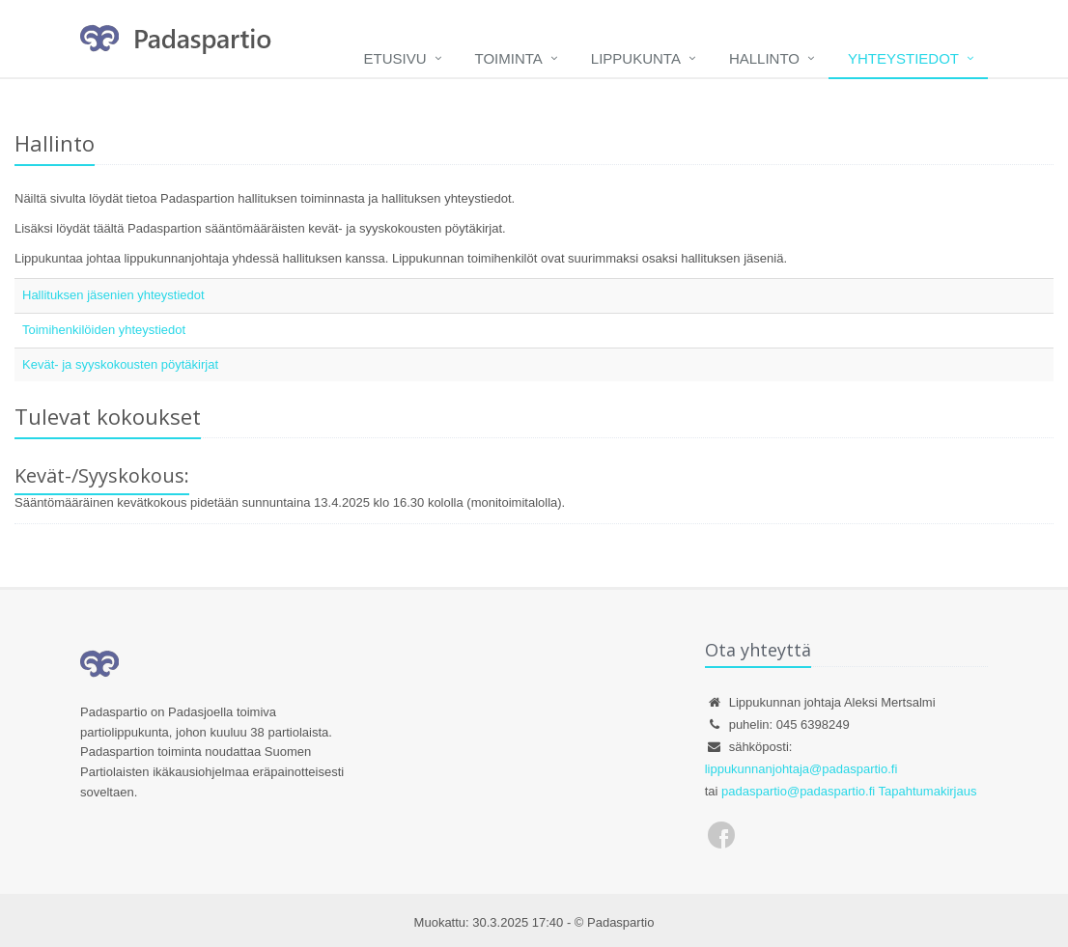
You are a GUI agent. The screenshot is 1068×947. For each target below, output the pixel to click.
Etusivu (395, 58)
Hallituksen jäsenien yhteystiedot (113, 295)
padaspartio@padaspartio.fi (798, 791)
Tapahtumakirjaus (928, 791)
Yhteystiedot (903, 58)
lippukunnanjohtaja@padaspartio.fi (801, 769)
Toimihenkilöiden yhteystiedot (103, 329)
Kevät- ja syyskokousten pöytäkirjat (120, 364)
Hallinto (764, 58)
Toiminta (509, 58)
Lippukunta (636, 58)
